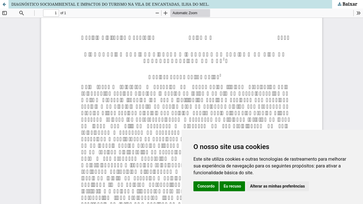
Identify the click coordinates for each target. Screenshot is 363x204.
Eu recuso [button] (232, 186)
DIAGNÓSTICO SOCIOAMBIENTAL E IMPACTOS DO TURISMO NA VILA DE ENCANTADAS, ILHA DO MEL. (110, 4)
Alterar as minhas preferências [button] (277, 186)
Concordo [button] (206, 186)
